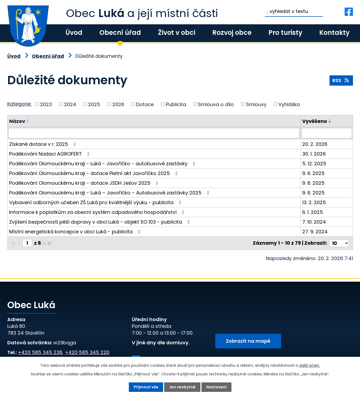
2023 (46, 104)
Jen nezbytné (182, 387)
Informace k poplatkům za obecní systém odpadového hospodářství (98, 212)
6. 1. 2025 (312, 212)
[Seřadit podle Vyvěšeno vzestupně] (330, 120)
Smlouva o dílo (216, 104)
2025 (94, 104)
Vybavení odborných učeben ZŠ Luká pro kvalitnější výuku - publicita (96, 202)
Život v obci (176, 32)
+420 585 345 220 (87, 352)
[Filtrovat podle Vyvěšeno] (326, 133)
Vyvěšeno (314, 121)
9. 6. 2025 (313, 173)
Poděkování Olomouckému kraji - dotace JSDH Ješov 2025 (84, 183)
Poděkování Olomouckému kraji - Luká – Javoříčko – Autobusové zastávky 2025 (110, 192)
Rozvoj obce (231, 32)
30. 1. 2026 (314, 153)
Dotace (145, 104)
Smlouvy (256, 104)
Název (17, 121)
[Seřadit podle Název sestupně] (28, 122)
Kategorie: (19, 103)
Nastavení (216, 387)
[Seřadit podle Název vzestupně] (28, 120)
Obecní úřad (120, 32)
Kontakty (334, 32)
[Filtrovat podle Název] (154, 133)
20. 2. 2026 (314, 144)
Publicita (176, 104)
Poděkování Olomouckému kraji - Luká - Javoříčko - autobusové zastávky (103, 163)
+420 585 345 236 (40, 352)
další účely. (309, 365)
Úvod (73, 32)
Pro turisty (285, 32)
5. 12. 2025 (314, 163)
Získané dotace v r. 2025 (43, 144)
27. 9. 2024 (315, 231)
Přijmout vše (146, 387)
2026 (118, 104)
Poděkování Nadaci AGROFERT (50, 153)
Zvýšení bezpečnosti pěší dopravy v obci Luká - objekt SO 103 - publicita (100, 221)
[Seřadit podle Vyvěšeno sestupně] (330, 122)
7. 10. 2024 (314, 221)
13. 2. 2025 (314, 202)
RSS (341, 80)
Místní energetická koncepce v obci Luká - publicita (76, 231)
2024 (70, 104)
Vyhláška (289, 104)
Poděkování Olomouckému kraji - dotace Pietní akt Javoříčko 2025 (94, 173)
